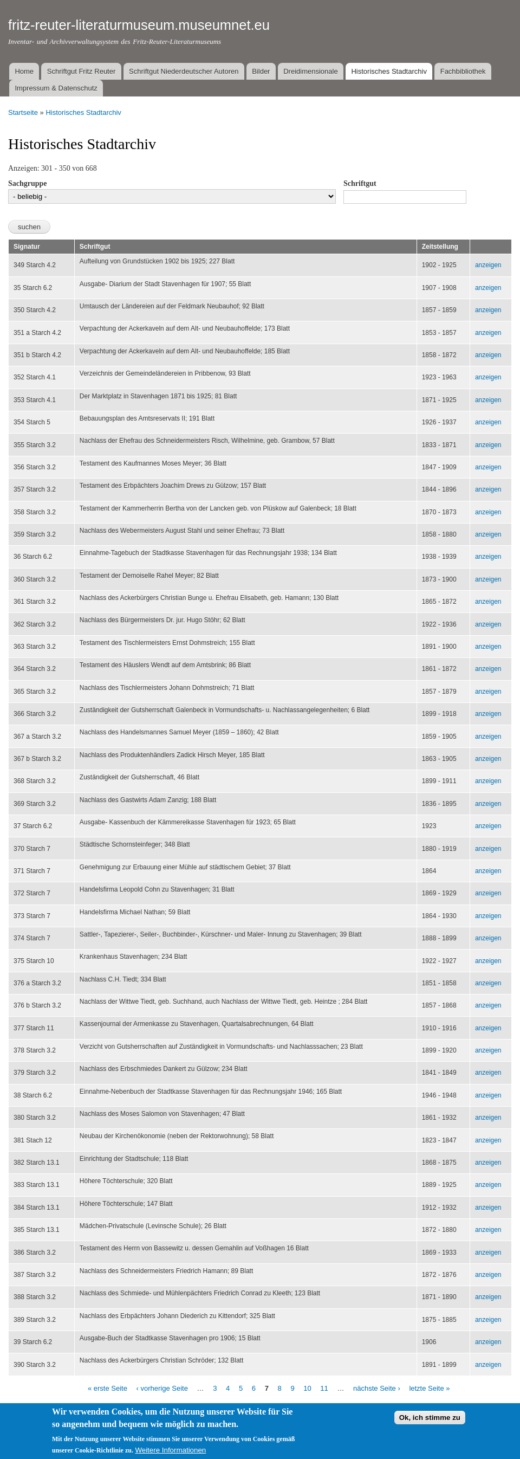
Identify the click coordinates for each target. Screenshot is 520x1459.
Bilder (261, 71)
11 (324, 1388)
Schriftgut (359, 183)
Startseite (23, 112)
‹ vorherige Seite (162, 1388)
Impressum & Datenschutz (56, 88)
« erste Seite (107, 1388)
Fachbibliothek (463, 71)
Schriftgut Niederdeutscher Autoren (183, 71)
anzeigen (488, 265)
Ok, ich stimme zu (429, 1417)
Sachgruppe (27, 183)
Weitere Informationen (170, 1450)
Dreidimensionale (310, 71)
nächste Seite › (376, 1388)
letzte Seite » (429, 1388)
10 (307, 1388)
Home (24, 71)
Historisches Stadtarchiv (388, 71)
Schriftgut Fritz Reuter (81, 71)
